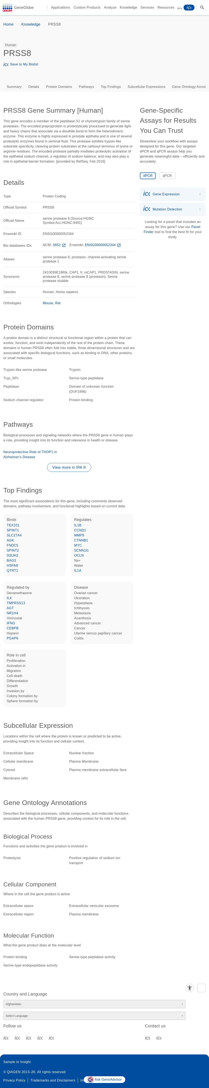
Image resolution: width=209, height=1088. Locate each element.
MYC (78, 545)
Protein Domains (59, 87)
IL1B (77, 525)
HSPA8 (12, 565)
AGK (10, 540)
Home (8, 24)
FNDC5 (12, 545)
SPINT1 (13, 530)
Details (33, 87)
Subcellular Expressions (146, 87)
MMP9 (79, 535)
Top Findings (111, 87)
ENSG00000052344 (103, 245)
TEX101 (13, 525)
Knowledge (128, 7)
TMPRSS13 (16, 603)
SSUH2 (12, 555)
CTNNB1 (81, 540)
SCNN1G (81, 550)
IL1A (77, 570)
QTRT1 (12, 570)
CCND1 (80, 530)
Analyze (110, 7)
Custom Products (87, 7)
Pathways (86, 87)
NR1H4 (12, 613)
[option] (10, 45)
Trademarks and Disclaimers (52, 1080)
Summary (14, 87)
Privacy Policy (14, 1080)
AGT (10, 608)
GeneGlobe (24, 7)
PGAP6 (12, 638)
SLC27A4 (14, 535)
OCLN (79, 555)
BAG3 (11, 560)
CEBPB (12, 628)
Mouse (48, 303)
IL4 (9, 598)
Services (147, 7)
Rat (58, 303)
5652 (60, 245)
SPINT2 (13, 550)
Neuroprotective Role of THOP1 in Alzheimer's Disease (30, 454)
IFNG (11, 623)
